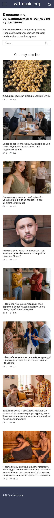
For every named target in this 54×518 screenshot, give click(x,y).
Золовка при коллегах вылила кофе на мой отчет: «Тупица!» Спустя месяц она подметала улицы (26, 146)
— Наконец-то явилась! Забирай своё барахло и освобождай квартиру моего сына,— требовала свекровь (24, 306)
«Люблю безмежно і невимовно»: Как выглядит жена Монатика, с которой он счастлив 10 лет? (24, 253)
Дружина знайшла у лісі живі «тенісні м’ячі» (26, 96)
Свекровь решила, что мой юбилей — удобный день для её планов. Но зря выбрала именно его (23, 200)
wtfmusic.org (27, 3)
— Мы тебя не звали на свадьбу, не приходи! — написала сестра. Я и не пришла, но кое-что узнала (27, 360)
